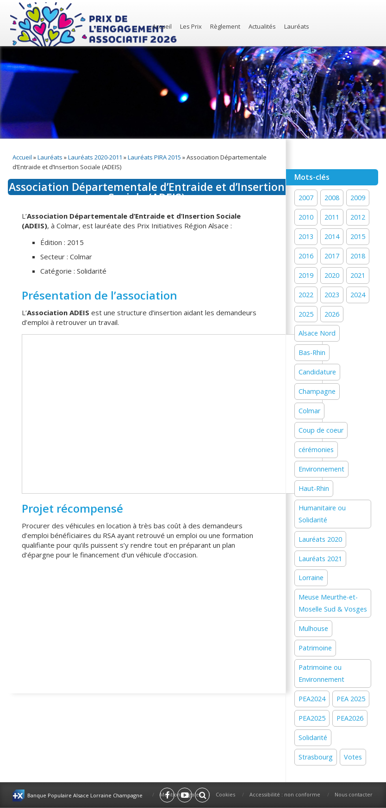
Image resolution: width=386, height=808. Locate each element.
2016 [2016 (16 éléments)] (306, 255)
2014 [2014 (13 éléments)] (331, 236)
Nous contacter (354, 794)
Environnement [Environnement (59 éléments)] (321, 469)
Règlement (225, 26)
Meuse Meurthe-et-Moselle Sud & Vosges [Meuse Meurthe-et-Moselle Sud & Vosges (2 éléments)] (333, 603)
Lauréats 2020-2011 (95, 157)
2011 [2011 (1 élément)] (331, 217)
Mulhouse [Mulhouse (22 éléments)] (313, 628)
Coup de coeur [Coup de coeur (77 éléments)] (321, 430)
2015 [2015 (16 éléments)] (357, 236)
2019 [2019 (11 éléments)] (306, 275)
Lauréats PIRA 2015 (154, 157)
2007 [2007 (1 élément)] (306, 197)
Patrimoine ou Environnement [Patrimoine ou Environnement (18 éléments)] (321, 673)
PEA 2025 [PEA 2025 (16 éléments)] (350, 698)
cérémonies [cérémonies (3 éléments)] (316, 449)
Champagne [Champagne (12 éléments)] (317, 391)
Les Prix (191, 26)
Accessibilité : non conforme (284, 794)
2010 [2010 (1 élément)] (306, 217)
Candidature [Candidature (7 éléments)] (317, 371)
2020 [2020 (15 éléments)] (331, 275)
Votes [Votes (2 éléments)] (353, 757)
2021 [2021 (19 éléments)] (357, 275)
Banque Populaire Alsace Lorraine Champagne (85, 795)
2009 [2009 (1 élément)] (357, 197)
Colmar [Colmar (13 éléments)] (309, 410)
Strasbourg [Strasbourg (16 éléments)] (316, 757)
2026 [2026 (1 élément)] (331, 314)
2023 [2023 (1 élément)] (331, 294)
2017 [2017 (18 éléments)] (331, 255)
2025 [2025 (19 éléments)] (306, 314)
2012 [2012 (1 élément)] (357, 217)
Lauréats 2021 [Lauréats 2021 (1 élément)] (320, 558)
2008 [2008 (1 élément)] (331, 197)
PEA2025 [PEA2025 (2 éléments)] (312, 718)
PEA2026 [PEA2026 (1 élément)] (349, 718)
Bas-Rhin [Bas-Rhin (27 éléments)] (312, 352)
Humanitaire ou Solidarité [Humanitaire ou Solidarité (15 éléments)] (322, 513)
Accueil (162, 26)
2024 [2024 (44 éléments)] (357, 294)
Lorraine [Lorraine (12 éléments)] (311, 577)
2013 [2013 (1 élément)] (306, 236)
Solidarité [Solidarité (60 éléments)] (313, 737)
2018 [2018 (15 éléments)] (357, 255)
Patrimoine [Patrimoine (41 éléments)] (315, 647)
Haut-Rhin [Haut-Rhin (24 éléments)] (314, 488)
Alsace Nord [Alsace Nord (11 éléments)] (317, 333)
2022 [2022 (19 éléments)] (306, 294)
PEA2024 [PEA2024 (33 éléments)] (312, 698)
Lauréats (296, 26)
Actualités (262, 26)
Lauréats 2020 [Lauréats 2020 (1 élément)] (320, 539)
